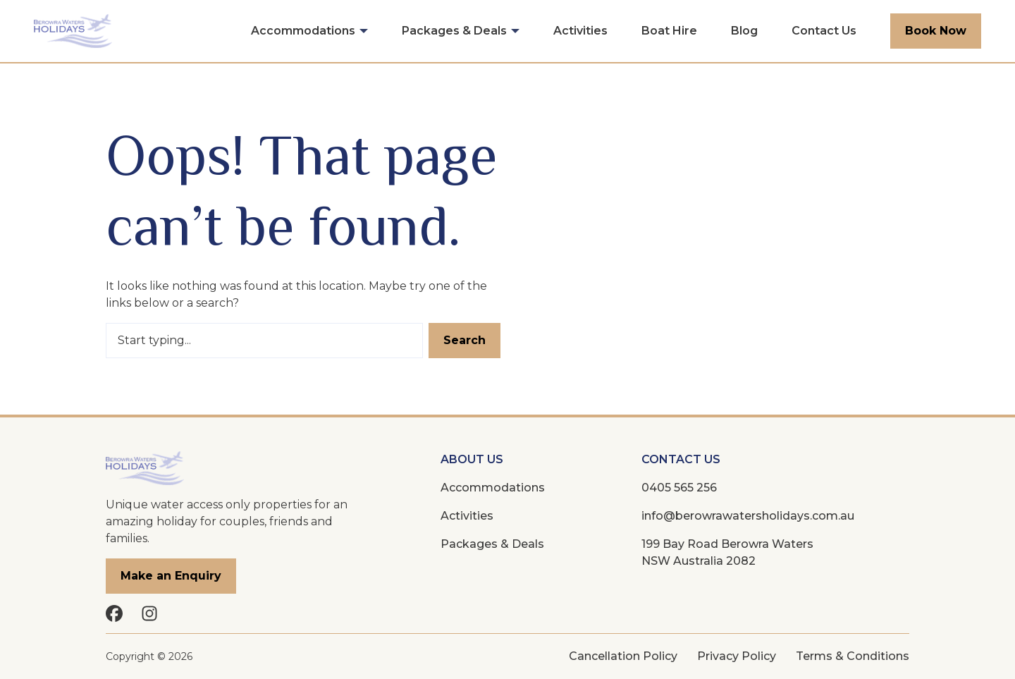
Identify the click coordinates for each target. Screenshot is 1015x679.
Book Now (935, 30)
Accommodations (303, 30)
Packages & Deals (454, 30)
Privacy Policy (736, 656)
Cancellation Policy (623, 656)
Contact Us (824, 30)
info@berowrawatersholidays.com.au (747, 515)
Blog (744, 30)
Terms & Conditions (852, 656)
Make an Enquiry (171, 575)
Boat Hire (669, 30)
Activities (580, 30)
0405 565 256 (679, 487)
